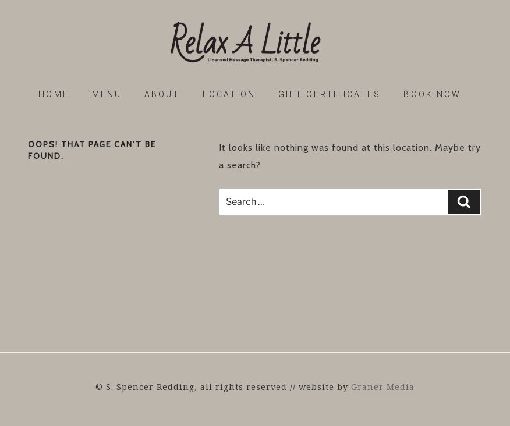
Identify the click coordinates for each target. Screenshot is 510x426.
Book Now (432, 94)
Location (229, 94)
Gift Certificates (329, 94)
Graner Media (383, 386)
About (162, 94)
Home (53, 94)
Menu (107, 94)
